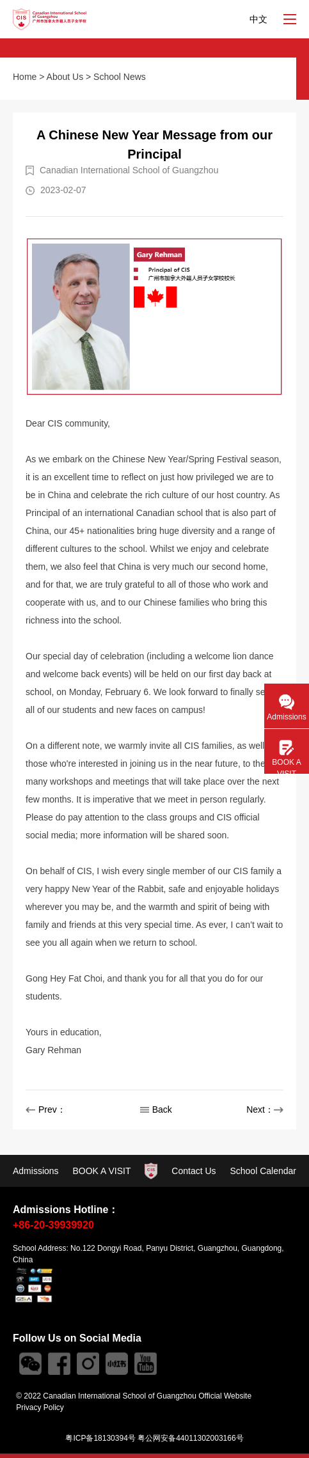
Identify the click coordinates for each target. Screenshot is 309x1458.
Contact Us (193, 1171)
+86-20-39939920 (53, 1224)
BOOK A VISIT (101, 1171)
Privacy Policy (40, 1407)
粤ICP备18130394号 (100, 1438)
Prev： (46, 1109)
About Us (65, 77)
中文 (258, 19)
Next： (264, 1109)
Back (156, 1109)
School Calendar (263, 1171)
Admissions (36, 1171)
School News (119, 77)
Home (24, 77)
